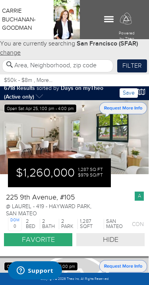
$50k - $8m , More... (28, 80)
